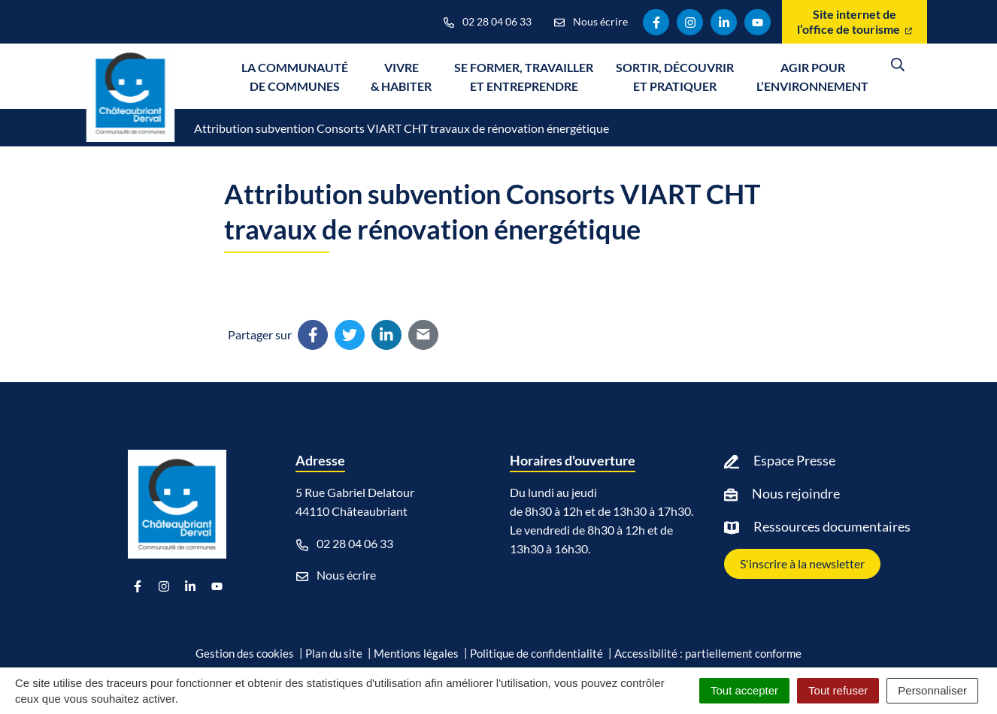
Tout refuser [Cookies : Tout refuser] (838, 690)
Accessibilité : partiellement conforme (708, 653)
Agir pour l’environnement (812, 76)
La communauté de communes (294, 76)
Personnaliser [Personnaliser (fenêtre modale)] (932, 690)
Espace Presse (794, 460)
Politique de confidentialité (536, 653)
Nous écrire (336, 575)
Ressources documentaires (832, 526)
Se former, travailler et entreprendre (523, 76)
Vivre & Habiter (401, 76)
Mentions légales (416, 653)
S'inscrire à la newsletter (802, 563)
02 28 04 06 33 (344, 543)
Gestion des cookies (244, 653)
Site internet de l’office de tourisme (854, 21)
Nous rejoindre (796, 493)
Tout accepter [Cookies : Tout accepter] (744, 690)
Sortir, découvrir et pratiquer (675, 76)
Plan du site (333, 653)
